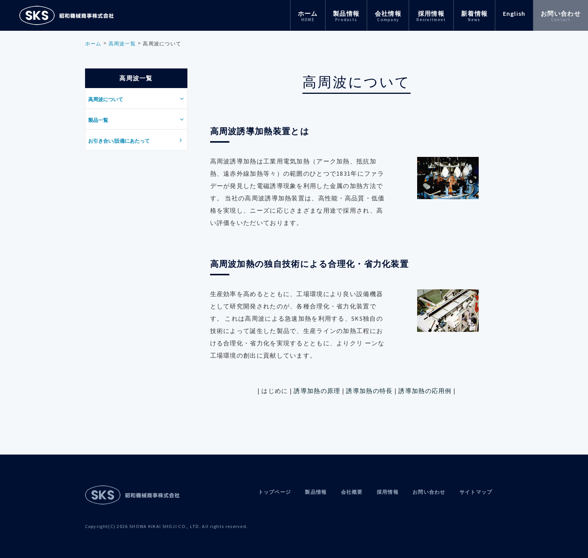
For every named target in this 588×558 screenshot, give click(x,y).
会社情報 (388, 16)
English (514, 13)
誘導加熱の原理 (317, 391)
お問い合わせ (561, 16)
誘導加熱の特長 (370, 391)
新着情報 (474, 16)
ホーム (308, 16)
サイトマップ (476, 492)
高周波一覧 (122, 43)
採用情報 (431, 16)
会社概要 (352, 492)
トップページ (274, 492)
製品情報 (346, 16)
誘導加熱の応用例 (424, 391)
